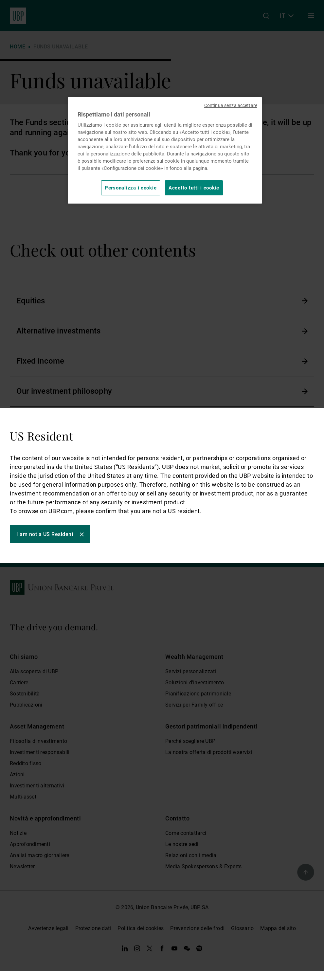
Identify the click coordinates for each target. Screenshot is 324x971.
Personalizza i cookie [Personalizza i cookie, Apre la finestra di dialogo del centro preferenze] (130, 188)
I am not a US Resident (44, 534)
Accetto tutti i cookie (194, 188)
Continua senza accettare (230, 105)
